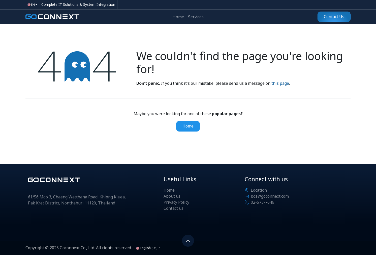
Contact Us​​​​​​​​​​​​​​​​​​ (334, 17)
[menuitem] (178, 17)
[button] (188, 241)
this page (280, 83)
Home (188, 126)
